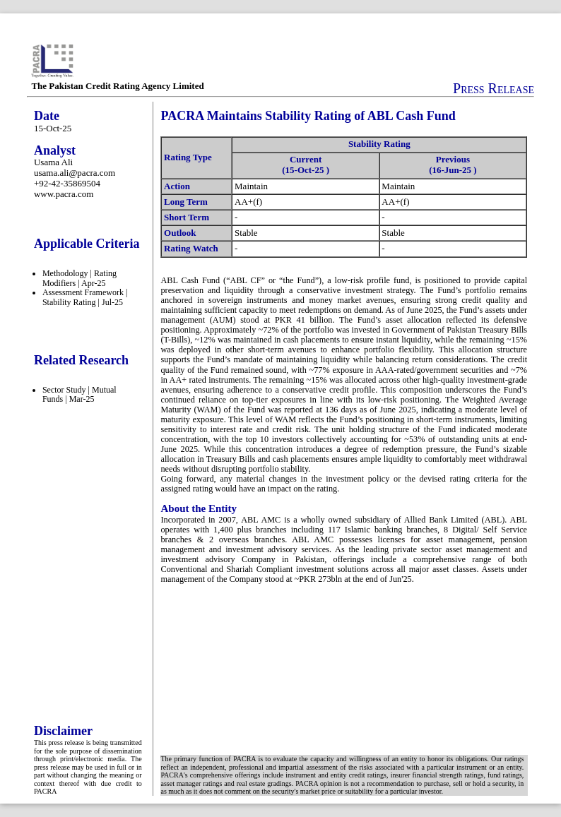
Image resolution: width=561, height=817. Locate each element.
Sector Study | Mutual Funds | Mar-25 (79, 395)
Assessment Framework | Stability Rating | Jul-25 (84, 297)
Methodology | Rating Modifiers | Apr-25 (79, 278)
